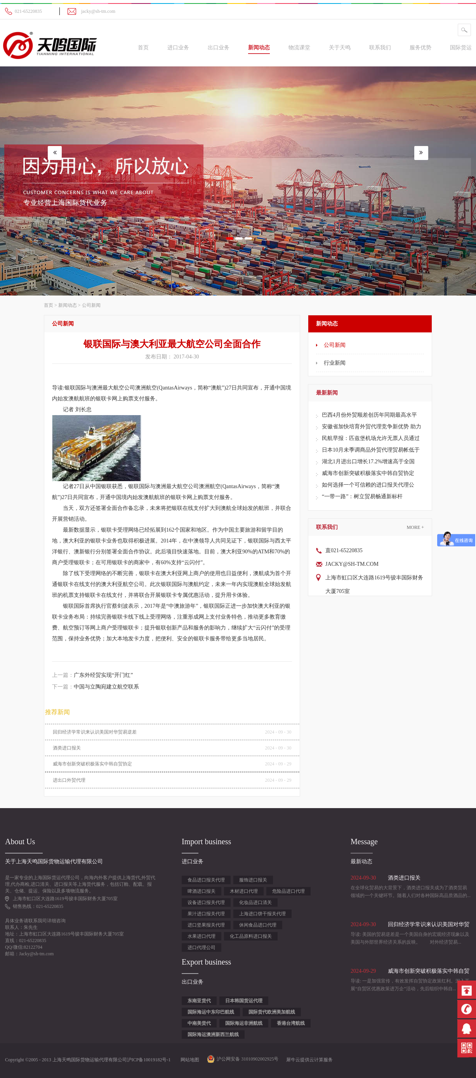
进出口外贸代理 (69, 780)
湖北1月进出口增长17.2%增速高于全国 (368, 461)
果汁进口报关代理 (206, 913)
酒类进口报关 (67, 748)
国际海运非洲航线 (243, 1023)
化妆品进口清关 (255, 902)
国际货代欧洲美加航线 (271, 1012)
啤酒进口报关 (201, 891)
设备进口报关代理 (206, 902)
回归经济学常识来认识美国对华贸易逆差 (95, 732)
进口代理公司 (201, 947)
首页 (143, 47)
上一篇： (92, 675)
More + (415, 527)
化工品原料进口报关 (251, 936)
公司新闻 (91, 305)
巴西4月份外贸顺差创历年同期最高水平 (369, 415)
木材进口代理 (244, 891)
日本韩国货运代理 (243, 1000)
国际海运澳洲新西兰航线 (213, 1034)
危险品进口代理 (288, 891)
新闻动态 (67, 305)
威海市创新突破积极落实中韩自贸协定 (368, 473)
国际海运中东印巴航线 (211, 1012)
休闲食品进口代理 (257, 925)
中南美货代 (199, 1023)
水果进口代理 (201, 936)
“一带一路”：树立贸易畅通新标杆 (362, 496)
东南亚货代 (199, 1000)
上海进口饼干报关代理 (262, 913)
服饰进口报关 (253, 880)
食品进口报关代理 (206, 880)
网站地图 (188, 1059)
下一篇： (95, 687)
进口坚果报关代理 (206, 925)
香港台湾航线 (291, 1023)
